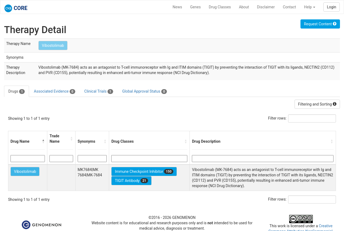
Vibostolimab (53, 45)
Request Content (320, 24)
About (244, 7)
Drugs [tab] (16, 91)
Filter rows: (277, 118)
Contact (289, 7)
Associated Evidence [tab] (54, 91)
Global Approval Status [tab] (144, 91)
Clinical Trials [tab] (98, 91)
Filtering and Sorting (317, 104)
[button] (43, 141)
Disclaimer (266, 7)
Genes (195, 7)
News (177, 7)
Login (331, 7)
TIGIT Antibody (131, 180)
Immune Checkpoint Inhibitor (144, 171)
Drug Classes (220, 7)
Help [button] (309, 7)
